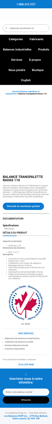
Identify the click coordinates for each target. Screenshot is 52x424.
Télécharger (9, 229)
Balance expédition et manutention (23, 92)
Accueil (15, 91)
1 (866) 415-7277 (26, 4)
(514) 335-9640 (26, 364)
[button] (16, 39)
